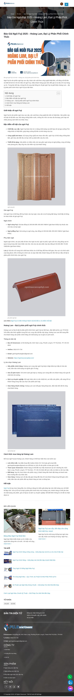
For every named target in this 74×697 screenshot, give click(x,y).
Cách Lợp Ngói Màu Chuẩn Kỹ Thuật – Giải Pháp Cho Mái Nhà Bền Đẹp (27, 594)
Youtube (14, 687)
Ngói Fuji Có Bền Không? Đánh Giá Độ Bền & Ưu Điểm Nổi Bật (31, 321)
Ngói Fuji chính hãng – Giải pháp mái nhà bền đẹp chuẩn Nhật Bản (34, 561)
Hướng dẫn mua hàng (11, 654)
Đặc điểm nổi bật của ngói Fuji (16, 98)
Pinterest (10, 687)
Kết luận (9, 105)
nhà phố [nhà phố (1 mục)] (6, 604)
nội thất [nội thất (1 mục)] (13, 604)
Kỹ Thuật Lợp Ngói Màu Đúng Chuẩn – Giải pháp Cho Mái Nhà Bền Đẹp (36, 585)
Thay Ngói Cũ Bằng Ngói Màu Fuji (23, 569)
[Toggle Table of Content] (57, 93)
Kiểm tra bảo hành (10, 678)
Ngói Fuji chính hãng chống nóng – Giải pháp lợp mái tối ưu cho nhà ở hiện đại (38, 552)
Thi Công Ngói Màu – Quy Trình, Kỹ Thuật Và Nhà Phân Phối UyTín (34, 577)
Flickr (18, 687)
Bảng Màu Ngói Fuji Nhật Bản (15, 536)
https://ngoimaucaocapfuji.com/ (24, 358)
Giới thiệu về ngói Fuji (13, 96)
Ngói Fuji (6, 488)
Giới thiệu (8, 650)
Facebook (6, 687)
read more (7, 544)
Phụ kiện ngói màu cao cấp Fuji (14, 675)
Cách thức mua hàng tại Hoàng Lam (18, 103)
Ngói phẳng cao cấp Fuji (12, 672)
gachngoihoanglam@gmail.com (22, 353)
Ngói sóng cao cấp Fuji (11, 668)
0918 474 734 (14, 638)
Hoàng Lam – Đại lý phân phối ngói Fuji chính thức (22, 100)
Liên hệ (7, 658)
